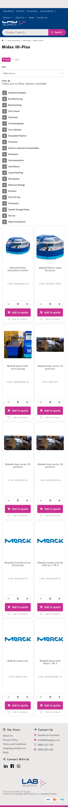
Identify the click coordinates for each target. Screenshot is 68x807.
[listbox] (33, 73)
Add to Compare (20, 319)
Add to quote (19, 312)
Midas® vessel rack (17, 661)
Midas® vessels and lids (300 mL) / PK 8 (50, 564)
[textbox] (25, 32)
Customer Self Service (24, 793)
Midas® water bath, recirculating (18, 367)
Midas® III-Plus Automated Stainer (17, 269)
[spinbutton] (18, 303)
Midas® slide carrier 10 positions (50, 367)
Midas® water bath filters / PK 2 (50, 662)
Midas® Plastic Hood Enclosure (50, 269)
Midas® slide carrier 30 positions (50, 465)
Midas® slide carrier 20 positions (17, 465)
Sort (4, 67)
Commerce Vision (49, 793)
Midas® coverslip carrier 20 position (18, 564)
